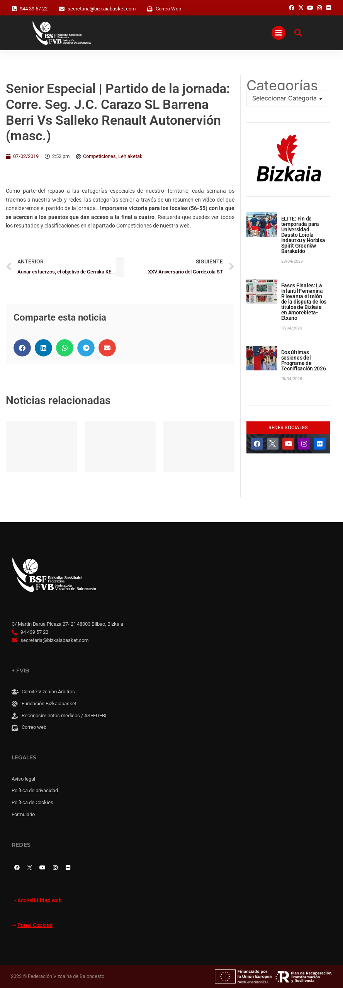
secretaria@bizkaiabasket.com (102, 9)
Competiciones (99, 156)
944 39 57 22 (34, 9)
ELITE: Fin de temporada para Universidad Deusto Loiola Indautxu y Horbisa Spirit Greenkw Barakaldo (303, 235)
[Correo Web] (150, 9)
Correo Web (168, 9)
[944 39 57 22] (14, 9)
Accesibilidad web (39, 900)
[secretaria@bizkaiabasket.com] (62, 9)
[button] (22, 347)
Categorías (282, 85)
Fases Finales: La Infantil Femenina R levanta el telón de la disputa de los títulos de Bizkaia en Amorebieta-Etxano (303, 301)
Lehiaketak (130, 156)
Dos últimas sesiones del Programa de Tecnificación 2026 (303, 360)
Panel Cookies (35, 925)
